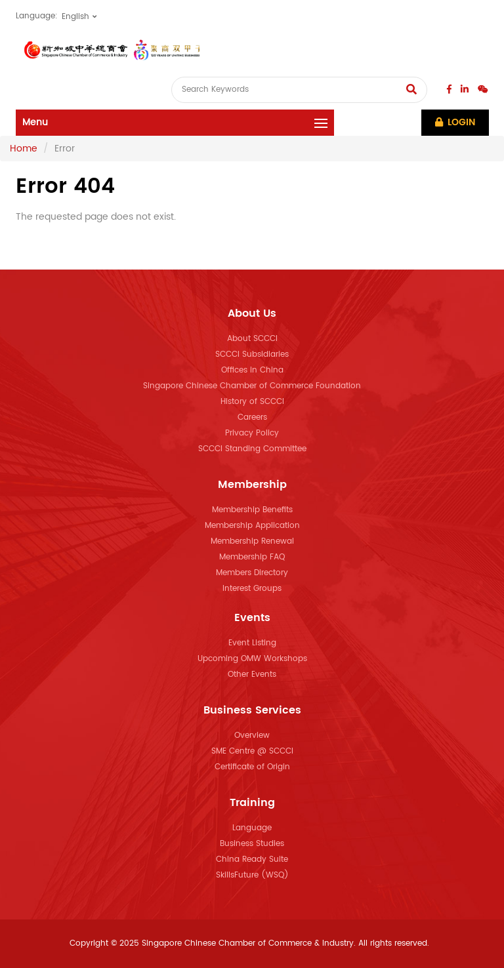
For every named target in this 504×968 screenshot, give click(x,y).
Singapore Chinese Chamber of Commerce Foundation (252, 386)
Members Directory (252, 573)
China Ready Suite (252, 859)
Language (252, 828)
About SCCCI (252, 339)
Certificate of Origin (252, 767)
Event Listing (252, 643)
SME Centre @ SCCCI (252, 751)
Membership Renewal (252, 541)
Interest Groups (252, 588)
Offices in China (252, 370)
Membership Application (252, 525)
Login (455, 122)
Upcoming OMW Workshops (252, 659)
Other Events (252, 674)
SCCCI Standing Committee (252, 449)
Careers (252, 417)
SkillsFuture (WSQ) (252, 875)
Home (23, 148)
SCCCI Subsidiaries (252, 354)
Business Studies (252, 843)
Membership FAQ (252, 557)
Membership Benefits (252, 510)
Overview (252, 735)
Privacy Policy (252, 433)
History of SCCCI (252, 401)
